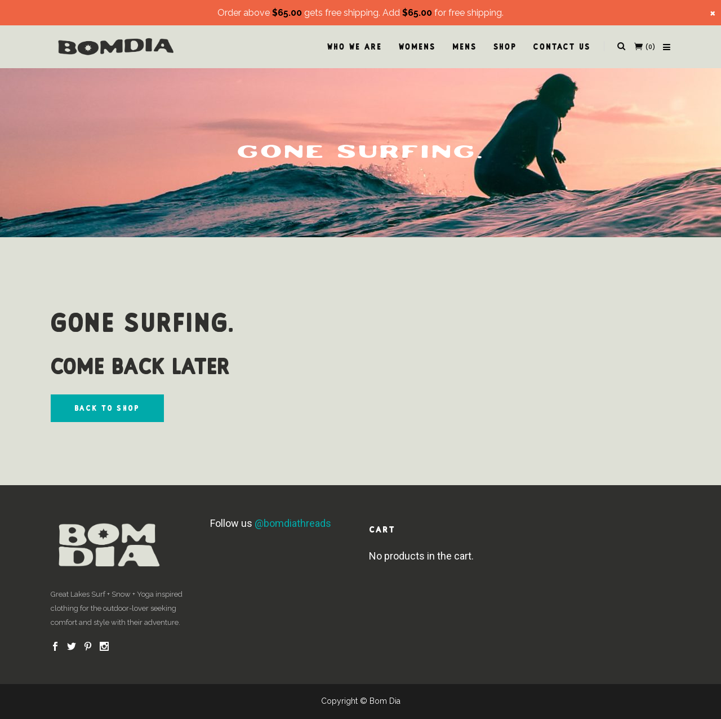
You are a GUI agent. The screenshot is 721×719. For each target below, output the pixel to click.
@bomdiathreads (293, 523)
